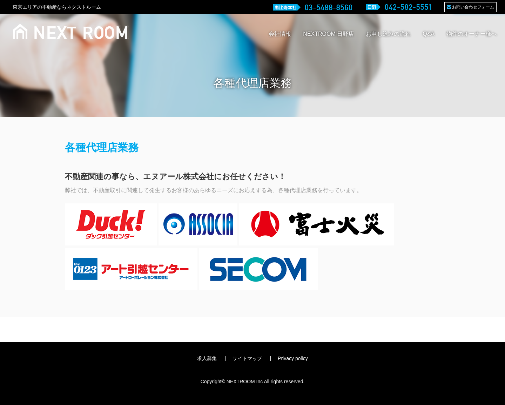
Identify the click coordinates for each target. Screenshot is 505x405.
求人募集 (207, 358)
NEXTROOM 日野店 (328, 34)
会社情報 (280, 34)
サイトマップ (247, 358)
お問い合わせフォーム (470, 7)
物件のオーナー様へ (471, 34)
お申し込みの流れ (388, 34)
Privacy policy (293, 358)
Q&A (429, 34)
